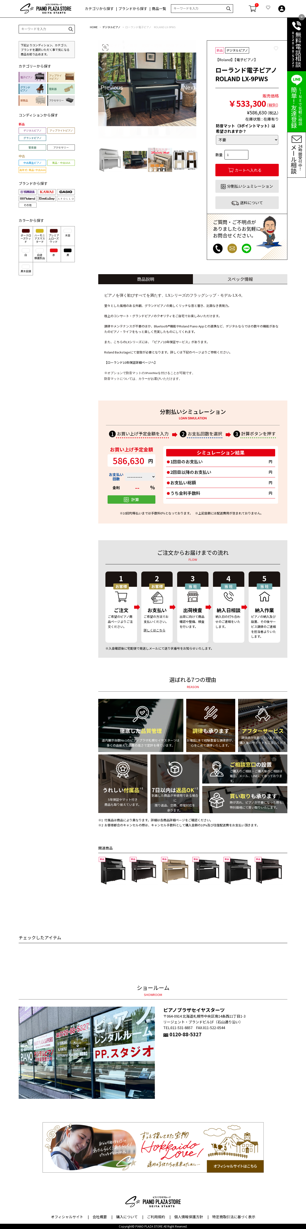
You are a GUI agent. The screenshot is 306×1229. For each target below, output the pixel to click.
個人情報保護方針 (188, 1216)
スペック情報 (240, 279)
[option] (147, 89)
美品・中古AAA (61, 163)
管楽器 (32, 147)
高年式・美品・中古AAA (32, 170)
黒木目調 (26, 269)
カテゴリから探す (99, 8)
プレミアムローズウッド (54, 236)
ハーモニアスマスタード (39, 236)
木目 (68, 233)
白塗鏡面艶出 (39, 254)
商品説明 (145, 279)
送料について (251, 202)
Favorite (276, 48)
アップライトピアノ (61, 130)
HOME (94, 27)
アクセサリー (61, 147)
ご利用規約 (156, 1216)
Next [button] (188, 87)
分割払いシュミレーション (250, 186)
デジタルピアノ (111, 27)
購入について (127, 1216)
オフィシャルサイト (67, 1216)
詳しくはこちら (154, 630)
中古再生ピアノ (32, 163)
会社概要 (100, 1216)
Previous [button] (106, 87)
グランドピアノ (32, 138)
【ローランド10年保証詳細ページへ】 (130, 362)
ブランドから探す (132, 8)
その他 (28, 205)
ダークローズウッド (26, 236)
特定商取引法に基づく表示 (233, 1216)
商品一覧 (159, 8)
